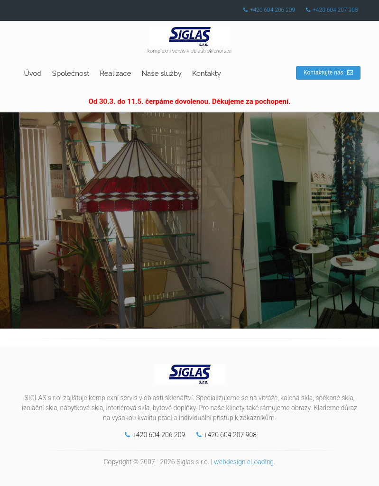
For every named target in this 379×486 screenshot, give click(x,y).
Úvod (33, 73)
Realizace (115, 73)
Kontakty (206, 73)
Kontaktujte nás (328, 72)
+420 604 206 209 (267, 10)
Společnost (70, 73)
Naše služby (162, 73)
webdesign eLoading (244, 462)
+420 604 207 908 (329, 10)
